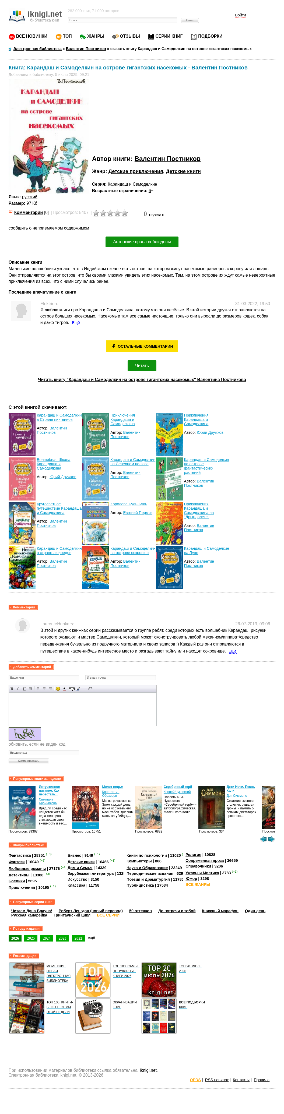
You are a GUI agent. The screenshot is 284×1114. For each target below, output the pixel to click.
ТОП (67, 36)
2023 (62, 938)
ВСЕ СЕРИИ (108, 915)
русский (29, 197)
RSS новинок (217, 1080)
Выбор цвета (64, 688)
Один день (255, 911)
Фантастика (20, 855)
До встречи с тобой (177, 911)
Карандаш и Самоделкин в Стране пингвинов (59, 417)
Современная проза (204, 860)
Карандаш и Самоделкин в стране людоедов (59, 550)
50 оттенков (140, 911)
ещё (91, 937)
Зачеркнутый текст (30, 688)
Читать (142, 365)
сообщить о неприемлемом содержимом (49, 228)
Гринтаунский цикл (72, 915)
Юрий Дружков (210, 432)
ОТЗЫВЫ (130, 36)
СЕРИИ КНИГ (169, 36)
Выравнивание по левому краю (38, 688)
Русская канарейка (29, 915)
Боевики (17, 881)
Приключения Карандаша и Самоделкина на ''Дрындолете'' (199, 510)
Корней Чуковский (177, 792)
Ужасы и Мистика (202, 873)
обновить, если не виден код (37, 744)
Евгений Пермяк (138, 512)
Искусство (77, 879)
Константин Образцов (111, 794)
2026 (15, 938)
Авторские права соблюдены (142, 241)
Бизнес (74, 855)
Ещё (76, 322)
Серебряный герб (178, 787)
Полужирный (12, 688)
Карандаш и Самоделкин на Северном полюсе (132, 461)
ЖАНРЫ (95, 36)
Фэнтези (17, 862)
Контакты (241, 1080)
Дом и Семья (80, 868)
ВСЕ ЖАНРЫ (197, 884)
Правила (261, 1080)
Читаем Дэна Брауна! (31, 911)
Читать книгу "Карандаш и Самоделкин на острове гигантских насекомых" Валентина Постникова (142, 379)
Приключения (22, 887)
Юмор (191, 878)
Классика (76, 885)
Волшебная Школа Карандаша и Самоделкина (54, 463)
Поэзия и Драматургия (148, 879)
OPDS (195, 1080)
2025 (31, 938)
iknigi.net (148, 1070)
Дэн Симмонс (237, 796)
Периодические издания (150, 873)
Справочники (198, 866)
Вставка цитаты (78, 688)
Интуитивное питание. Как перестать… (49, 790)
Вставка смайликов (58, 688)
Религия (193, 854)
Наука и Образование (147, 868)
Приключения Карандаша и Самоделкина (122, 419)
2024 (47, 938)
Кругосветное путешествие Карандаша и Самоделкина (59, 508)
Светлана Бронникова (48, 801)
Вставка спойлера (90, 688)
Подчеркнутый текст (24, 688)
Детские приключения (135, 171)
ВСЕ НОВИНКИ (31, 36)
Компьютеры (139, 861)
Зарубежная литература (91, 873)
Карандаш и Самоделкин (132, 184)
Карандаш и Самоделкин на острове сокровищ (132, 550)
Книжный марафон (220, 911)
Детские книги (183, 171)
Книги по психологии (147, 855)
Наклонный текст (18, 688)
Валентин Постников (168, 158)
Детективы (19, 875)
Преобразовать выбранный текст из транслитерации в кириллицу (84, 688)
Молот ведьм (113, 787)
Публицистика (140, 885)
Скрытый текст (72, 688)
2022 (78, 938)
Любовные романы (27, 868)
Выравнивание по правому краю (50, 688)
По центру (44, 688)
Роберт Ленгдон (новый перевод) (91, 911)
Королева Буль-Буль (128, 504)
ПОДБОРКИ (210, 36)
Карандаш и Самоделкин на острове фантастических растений (206, 466)
